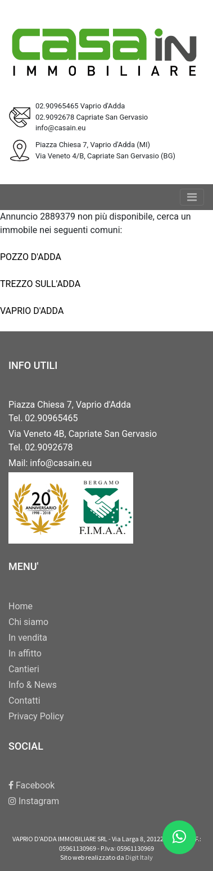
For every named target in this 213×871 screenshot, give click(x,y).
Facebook (31, 785)
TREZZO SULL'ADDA (40, 284)
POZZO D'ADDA (30, 257)
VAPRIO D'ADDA (32, 310)
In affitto (25, 653)
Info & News (32, 685)
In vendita (27, 637)
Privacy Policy (36, 716)
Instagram (33, 801)
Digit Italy (139, 856)
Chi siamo (28, 622)
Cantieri (23, 669)
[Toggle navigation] (192, 197)
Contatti (24, 700)
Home (20, 606)
